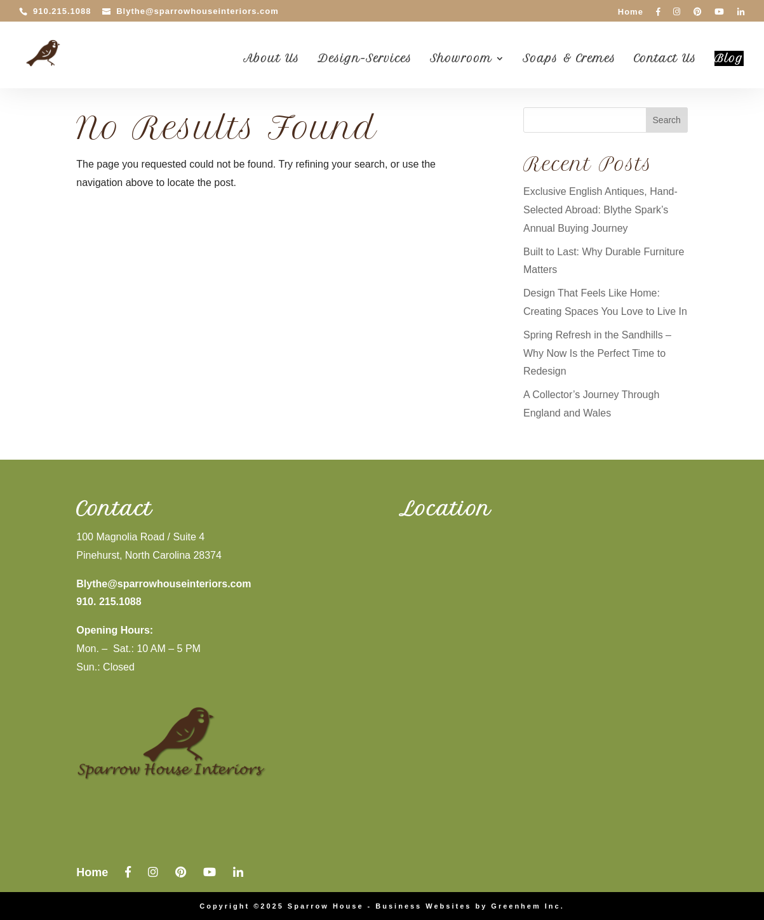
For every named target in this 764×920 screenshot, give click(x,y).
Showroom (461, 59)
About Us (271, 59)
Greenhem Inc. (527, 906)
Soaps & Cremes (569, 59)
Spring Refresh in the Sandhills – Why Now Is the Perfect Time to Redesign (597, 353)
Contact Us (665, 59)
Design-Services (365, 59)
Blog (729, 58)
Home (630, 12)
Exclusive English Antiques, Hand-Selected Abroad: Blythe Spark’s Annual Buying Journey (600, 210)
